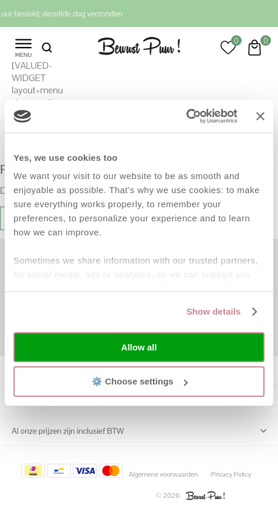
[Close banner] (260, 116)
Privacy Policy (231, 474)
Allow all (139, 347)
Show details (214, 311)
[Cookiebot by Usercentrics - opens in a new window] (186, 116)
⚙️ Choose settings (139, 381)
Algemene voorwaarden (163, 474)
